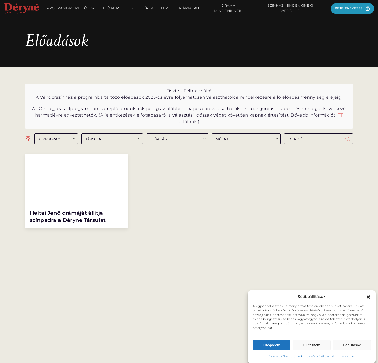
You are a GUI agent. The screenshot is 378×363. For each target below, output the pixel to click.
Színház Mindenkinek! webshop (290, 8)
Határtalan (187, 8)
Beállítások (352, 346)
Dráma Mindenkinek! (228, 8)
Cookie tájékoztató (281, 358)
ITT (340, 115)
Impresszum (346, 358)
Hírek (147, 8)
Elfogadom (271, 346)
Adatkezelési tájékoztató (316, 358)
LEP (164, 8)
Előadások (118, 8)
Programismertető (71, 8)
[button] (368, 298)
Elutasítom (311, 346)
